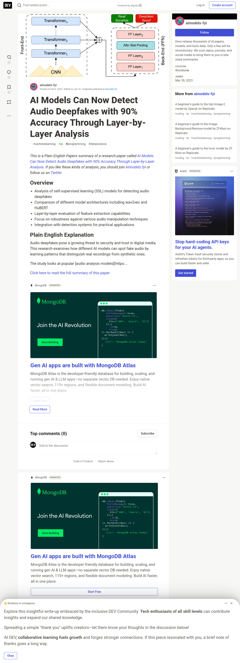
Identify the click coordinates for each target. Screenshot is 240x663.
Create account (222, 5)
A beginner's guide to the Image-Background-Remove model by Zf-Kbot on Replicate (204, 131)
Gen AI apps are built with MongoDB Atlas (83, 365)
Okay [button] (10, 655)
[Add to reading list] (9, 89)
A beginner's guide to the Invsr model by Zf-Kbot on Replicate (204, 153)
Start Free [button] (94, 592)
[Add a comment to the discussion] (97, 448)
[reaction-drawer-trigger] (9, 59)
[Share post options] (9, 115)
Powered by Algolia (129, 5)
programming (76, 144)
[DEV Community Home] (7, 5)
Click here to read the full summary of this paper (70, 273)
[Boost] (9, 102)
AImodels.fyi (136, 167)
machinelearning (44, 144)
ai (60, 144)
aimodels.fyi (111, 89)
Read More (40, 409)
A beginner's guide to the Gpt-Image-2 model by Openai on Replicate (204, 109)
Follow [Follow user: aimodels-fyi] (204, 32)
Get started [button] (185, 273)
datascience (97, 144)
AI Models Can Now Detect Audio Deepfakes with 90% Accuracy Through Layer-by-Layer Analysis (92, 161)
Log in (200, 5)
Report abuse (106, 461)
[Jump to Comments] (9, 74)
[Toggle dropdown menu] (155, 285)
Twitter (56, 172)
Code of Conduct (83, 461)
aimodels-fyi (48, 85)
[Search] (19, 5)
